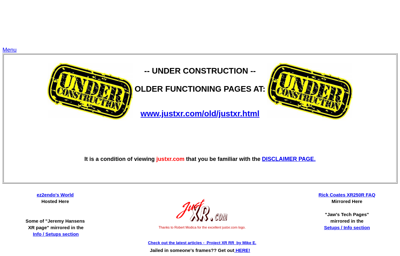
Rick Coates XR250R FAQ (346, 194)
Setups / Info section (347, 227)
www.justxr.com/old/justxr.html (200, 113)
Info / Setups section (56, 234)
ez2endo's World (55, 194)
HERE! (242, 250)
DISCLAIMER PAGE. (289, 159)
